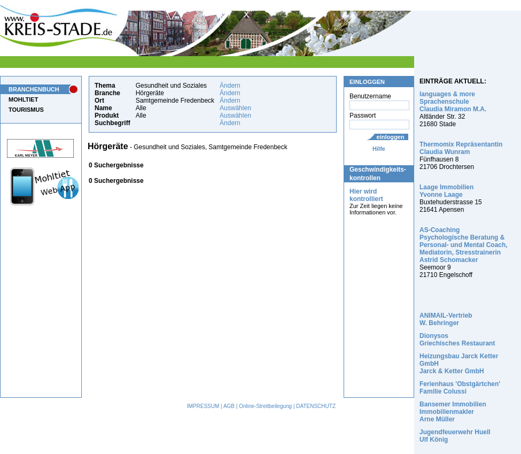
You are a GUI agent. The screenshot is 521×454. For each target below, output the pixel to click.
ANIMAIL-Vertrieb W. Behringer (445, 319)
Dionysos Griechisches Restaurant (457, 339)
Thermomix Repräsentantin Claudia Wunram (460, 148)
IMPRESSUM (203, 406)
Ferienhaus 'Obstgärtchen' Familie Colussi (459, 387)
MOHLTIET (23, 99)
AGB (229, 406)
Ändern (230, 85)
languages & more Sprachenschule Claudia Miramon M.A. (452, 101)
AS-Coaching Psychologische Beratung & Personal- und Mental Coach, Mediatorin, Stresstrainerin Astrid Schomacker (463, 245)
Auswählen (235, 108)
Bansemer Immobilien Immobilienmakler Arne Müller (452, 412)
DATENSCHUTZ (316, 406)
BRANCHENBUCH (34, 89)
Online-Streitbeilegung (265, 406)
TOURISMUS (26, 109)
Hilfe (378, 148)
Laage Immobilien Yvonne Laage (446, 190)
